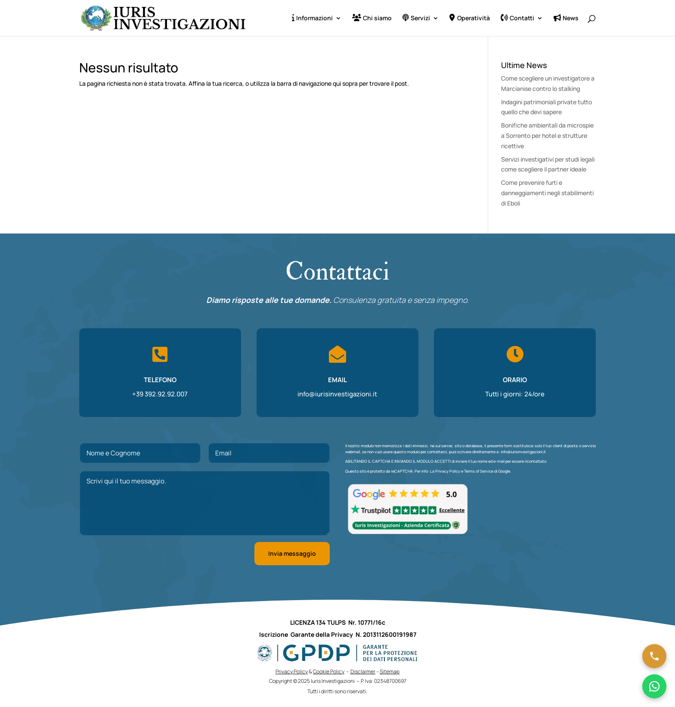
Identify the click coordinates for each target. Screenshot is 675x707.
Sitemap (389, 671)
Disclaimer (362, 671)
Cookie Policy (328, 671)
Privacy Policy (447, 471)
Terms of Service (478, 471)
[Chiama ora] (654, 656)
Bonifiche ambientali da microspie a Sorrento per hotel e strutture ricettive (547, 135)
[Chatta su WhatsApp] (654, 686)
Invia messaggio (292, 553)
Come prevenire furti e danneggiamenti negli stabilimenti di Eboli (547, 192)
